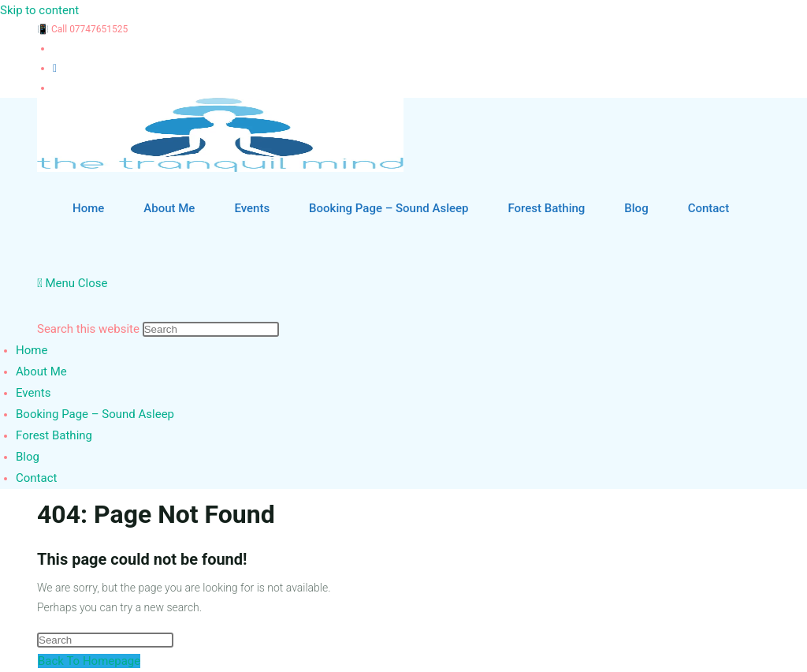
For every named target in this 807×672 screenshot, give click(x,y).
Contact (36, 478)
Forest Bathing (54, 435)
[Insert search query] (211, 329)
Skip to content (39, 10)
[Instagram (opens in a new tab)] (55, 68)
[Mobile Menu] (72, 283)
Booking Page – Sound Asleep (95, 414)
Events (33, 393)
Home (31, 350)
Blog (27, 457)
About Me (41, 371)
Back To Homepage (89, 661)
